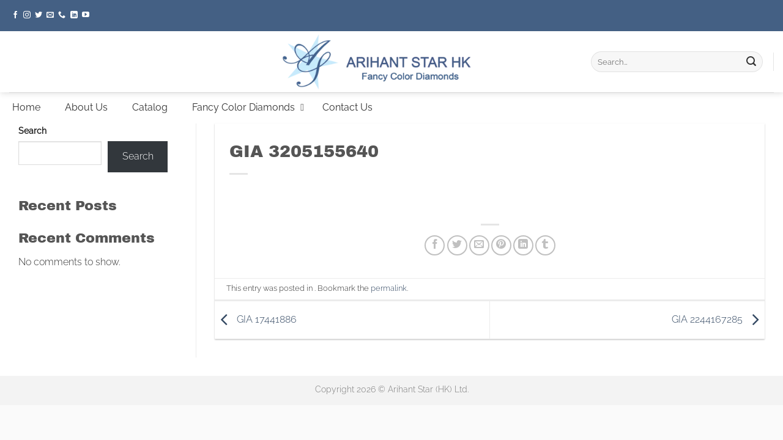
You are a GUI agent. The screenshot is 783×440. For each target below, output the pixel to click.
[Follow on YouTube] (85, 15)
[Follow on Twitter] (38, 15)
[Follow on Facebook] (15, 15)
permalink (389, 288)
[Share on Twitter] (457, 245)
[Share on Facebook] (435, 245)
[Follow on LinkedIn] (74, 15)
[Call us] (61, 15)
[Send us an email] (50, 15)
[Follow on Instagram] (27, 15)
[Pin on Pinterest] (501, 245)
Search (32, 130)
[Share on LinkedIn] (523, 245)
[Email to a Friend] (479, 245)
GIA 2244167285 (718, 319)
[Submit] (751, 61)
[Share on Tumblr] (545, 245)
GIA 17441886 (256, 319)
